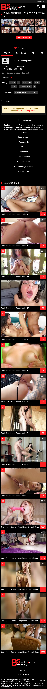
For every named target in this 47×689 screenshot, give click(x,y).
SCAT (23, 147)
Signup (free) (30, 111)
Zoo (14, 87)
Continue (42, 681)
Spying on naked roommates (31, 125)
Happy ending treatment (23, 166)
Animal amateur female (26, 92)
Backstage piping (11, 125)
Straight (27, 83)
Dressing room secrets (13, 127)
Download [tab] (21, 53)
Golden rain (23, 152)
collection (25, 87)
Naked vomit (23, 171)
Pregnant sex (23, 137)
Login (36, 2)
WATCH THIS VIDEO (23, 37)
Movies (23, 671)
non (37, 83)
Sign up (43, 2)
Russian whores (23, 161)
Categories (23, 674)
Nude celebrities (23, 157)
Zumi (13, 83)
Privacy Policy (8, 681)
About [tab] (7, 53)
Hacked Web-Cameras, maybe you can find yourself (23, 128)
